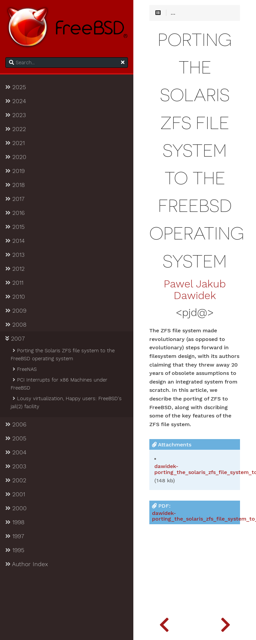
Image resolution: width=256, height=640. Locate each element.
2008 (15, 324)
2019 (15, 171)
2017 (14, 199)
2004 (15, 452)
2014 (15, 241)
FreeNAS (24, 369)
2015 (15, 227)
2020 (15, 157)
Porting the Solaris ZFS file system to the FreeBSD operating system (63, 355)
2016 (15, 213)
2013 (15, 254)
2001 (15, 494)
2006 (15, 424)
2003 (15, 466)
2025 (15, 87)
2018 (15, 185)
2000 (16, 508)
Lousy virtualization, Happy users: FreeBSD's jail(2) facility (66, 402)
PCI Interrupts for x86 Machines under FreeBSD (59, 384)
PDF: (196, 512)
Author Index (26, 564)
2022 (15, 129)
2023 (15, 115)
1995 (14, 550)
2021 (15, 143)
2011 (14, 282)
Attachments (171, 444)
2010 (15, 296)
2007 (15, 338)
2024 (15, 101)
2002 (15, 480)
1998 (14, 522)
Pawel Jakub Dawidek (195, 290)
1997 (14, 536)
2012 (15, 268)
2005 (15, 438)
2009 (15, 310)
